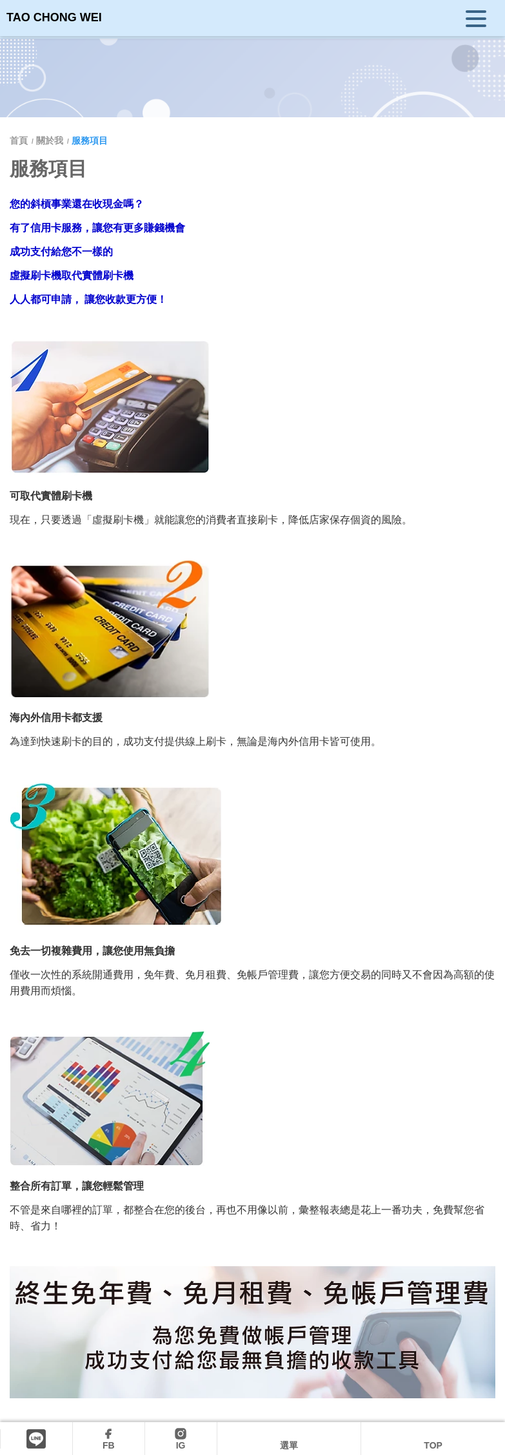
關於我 (49, 140)
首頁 (20, 140)
